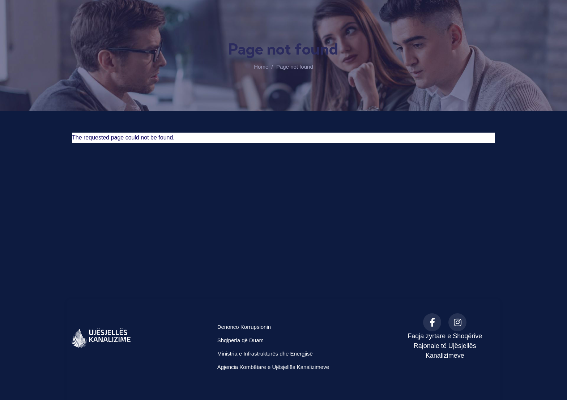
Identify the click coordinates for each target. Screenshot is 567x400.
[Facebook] (432, 322)
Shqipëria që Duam (240, 340)
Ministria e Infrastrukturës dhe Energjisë (265, 353)
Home (261, 67)
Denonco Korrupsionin (244, 327)
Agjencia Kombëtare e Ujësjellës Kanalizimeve (273, 367)
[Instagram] (457, 322)
